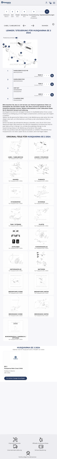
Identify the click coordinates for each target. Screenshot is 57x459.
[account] (46, 2)
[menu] (54, 2)
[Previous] (24, 25)
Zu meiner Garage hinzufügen (15, 378)
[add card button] (52, 75)
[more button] (49, 75)
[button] (53, 24)
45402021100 (17, 91)
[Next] (32, 25)
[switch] (16, 37)
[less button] (44, 75)
